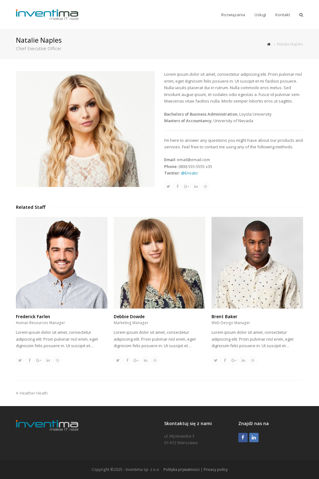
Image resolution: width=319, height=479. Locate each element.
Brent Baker (224, 316)
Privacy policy (216, 469)
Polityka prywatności (182, 469)
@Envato (189, 173)
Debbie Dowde (129, 316)
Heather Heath (32, 393)
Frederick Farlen (33, 316)
